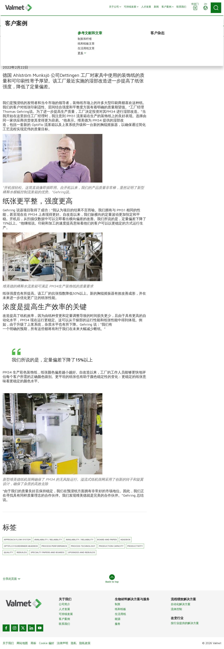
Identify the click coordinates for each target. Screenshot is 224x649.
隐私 (73, 643)
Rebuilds (22, 552)
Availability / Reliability (79, 539)
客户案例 (64, 618)
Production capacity (111, 546)
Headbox (125, 539)
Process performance (54, 546)
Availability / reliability (48, 539)
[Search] (216, 7)
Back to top (112, 578)
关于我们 (8, 643)
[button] (14, 31)
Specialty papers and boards (47, 552)
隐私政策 (84, 643)
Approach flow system (17, 539)
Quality (8, 552)
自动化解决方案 (180, 604)
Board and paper (107, 539)
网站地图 (22, 643)
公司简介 (64, 604)
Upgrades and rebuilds (81, 552)
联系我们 (64, 623)
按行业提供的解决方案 (185, 623)
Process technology (83, 546)
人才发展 (64, 609)
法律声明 (62, 643)
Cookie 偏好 (46, 643)
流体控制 (176, 609)
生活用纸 (120, 614)
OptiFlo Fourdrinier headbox (21, 546)
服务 (117, 623)
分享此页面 (11, 578)
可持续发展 (66, 614)
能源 (117, 618)
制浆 (117, 604)
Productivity (135, 546)
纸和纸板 (120, 609)
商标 (33, 643)
